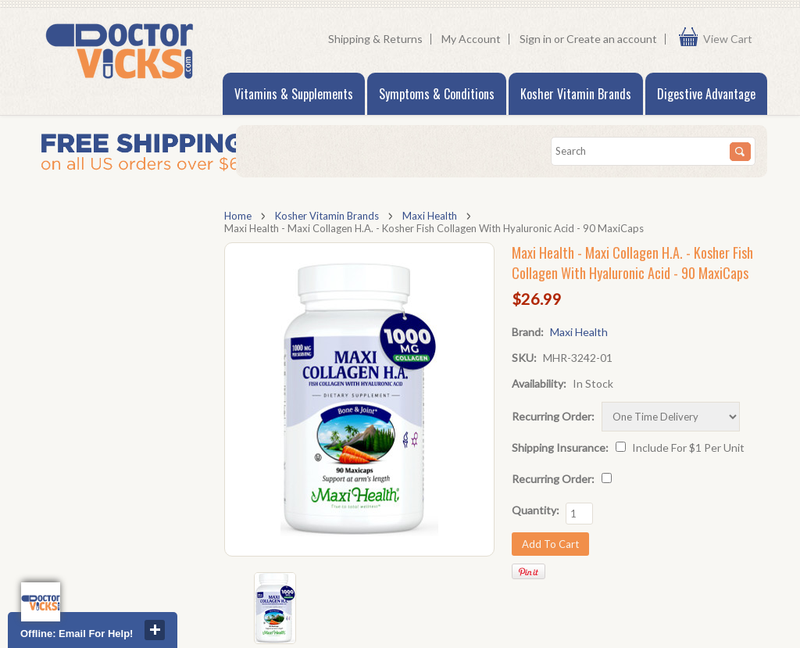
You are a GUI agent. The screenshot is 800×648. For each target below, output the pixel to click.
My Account (471, 38)
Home (238, 215)
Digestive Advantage (706, 93)
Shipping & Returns (375, 38)
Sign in (536, 38)
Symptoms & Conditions (437, 93)
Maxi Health (429, 215)
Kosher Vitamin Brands (575, 93)
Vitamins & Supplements (293, 93)
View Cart (731, 39)
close (155, 630)
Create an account (611, 38)
